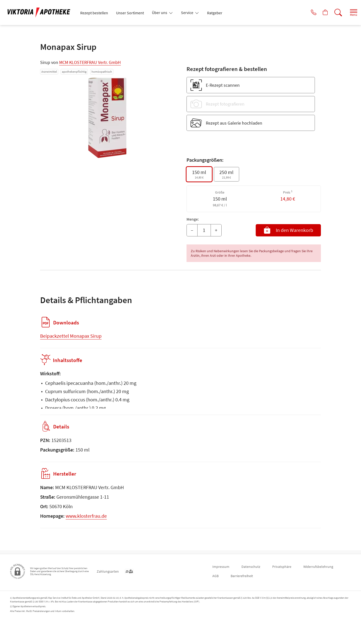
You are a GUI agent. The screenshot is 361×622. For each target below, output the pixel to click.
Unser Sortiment (130, 12)
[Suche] (333, 12)
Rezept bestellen (94, 12)
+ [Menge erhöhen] (216, 230)
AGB (215, 576)
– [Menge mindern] (192, 230)
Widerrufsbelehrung (318, 566)
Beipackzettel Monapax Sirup (71, 336)
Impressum (220, 566)
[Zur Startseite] (41, 13)
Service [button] (187, 12)
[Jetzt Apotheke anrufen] (305, 12)
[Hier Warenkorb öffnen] (319, 12)
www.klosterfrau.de (86, 519)
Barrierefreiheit (242, 576)
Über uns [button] (160, 12)
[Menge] (204, 230)
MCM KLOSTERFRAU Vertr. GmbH (90, 62)
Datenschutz (250, 566)
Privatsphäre (281, 566)
